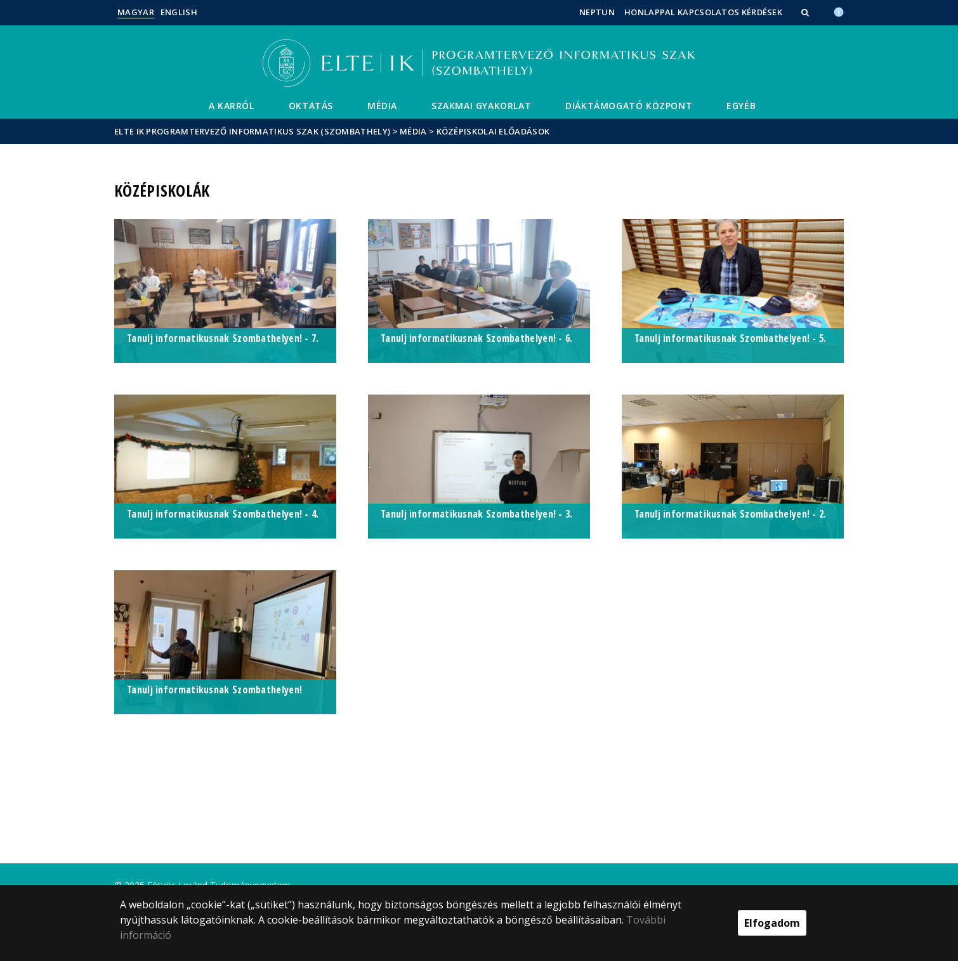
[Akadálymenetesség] (839, 10)
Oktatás (311, 106)
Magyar (135, 12)
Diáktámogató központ (628, 106)
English (179, 12)
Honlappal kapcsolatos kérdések (703, 12)
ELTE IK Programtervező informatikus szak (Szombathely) (252, 131)
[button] (806, 12)
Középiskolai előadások (493, 131)
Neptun (597, 12)
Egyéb (741, 106)
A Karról (231, 106)
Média (382, 106)
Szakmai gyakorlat (481, 106)
